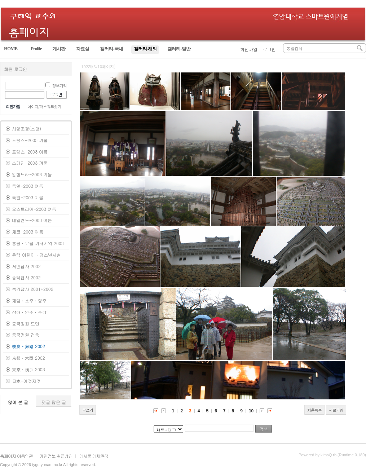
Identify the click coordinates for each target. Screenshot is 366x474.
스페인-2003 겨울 (30, 163)
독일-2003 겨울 (27, 197)
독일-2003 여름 (27, 186)
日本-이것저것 (26, 381)
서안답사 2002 (26, 266)
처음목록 (314, 410)
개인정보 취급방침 (56, 456)
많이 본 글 (18, 402)
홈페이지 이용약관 (16, 456)
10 (251, 410)
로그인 (269, 49)
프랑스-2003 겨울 (30, 140)
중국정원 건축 (25, 335)
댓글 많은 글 (53, 402)
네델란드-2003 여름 (32, 220)
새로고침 (336, 410)
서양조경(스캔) (26, 128)
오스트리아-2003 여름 (34, 209)
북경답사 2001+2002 (32, 289)
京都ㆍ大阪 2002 (28, 358)
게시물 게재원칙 (93, 456)
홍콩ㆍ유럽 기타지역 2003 (38, 243)
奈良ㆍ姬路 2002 (28, 346)
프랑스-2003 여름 (30, 152)
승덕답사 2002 (26, 277)
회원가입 (248, 49)
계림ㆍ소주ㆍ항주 (29, 300)
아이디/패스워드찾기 (44, 106)
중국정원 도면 (25, 323)
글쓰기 (87, 410)
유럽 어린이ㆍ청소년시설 (36, 255)
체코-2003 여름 (27, 232)
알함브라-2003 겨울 (32, 174)
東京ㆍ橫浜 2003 (28, 369)
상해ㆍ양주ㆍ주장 (29, 312)
